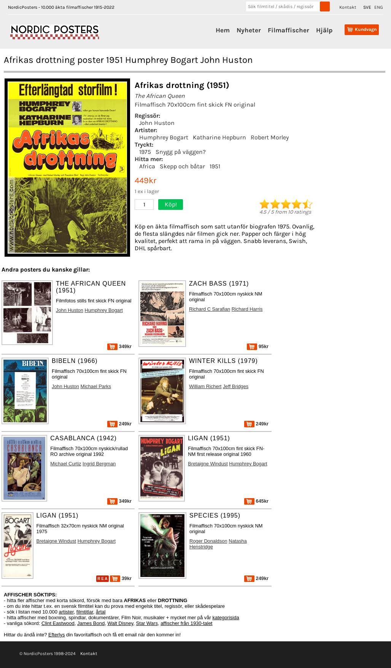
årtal (100, 612)
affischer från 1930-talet (186, 623)
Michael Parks (96, 386)
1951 (215, 166)
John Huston (157, 122)
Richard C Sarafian (209, 309)
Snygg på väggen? (181, 151)
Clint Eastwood (58, 623)
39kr (121, 578)
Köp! (171, 204)
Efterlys (56, 635)
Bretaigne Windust (208, 464)
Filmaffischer (288, 30)
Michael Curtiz (65, 464)
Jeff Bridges (235, 386)
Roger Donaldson (208, 541)
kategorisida (226, 617)
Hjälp (324, 30)
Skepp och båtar (182, 166)
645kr (256, 501)
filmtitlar (84, 612)
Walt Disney (120, 623)
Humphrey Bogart (163, 137)
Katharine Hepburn (219, 137)
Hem (223, 30)
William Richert (205, 386)
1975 (145, 151)
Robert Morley (270, 137)
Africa (147, 166)
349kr (119, 346)
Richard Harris (247, 309)
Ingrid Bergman (99, 464)
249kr (119, 424)
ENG (378, 7)
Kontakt (347, 7)
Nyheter (249, 30)
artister (66, 612)
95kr (258, 346)
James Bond (91, 623)
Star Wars (147, 623)
